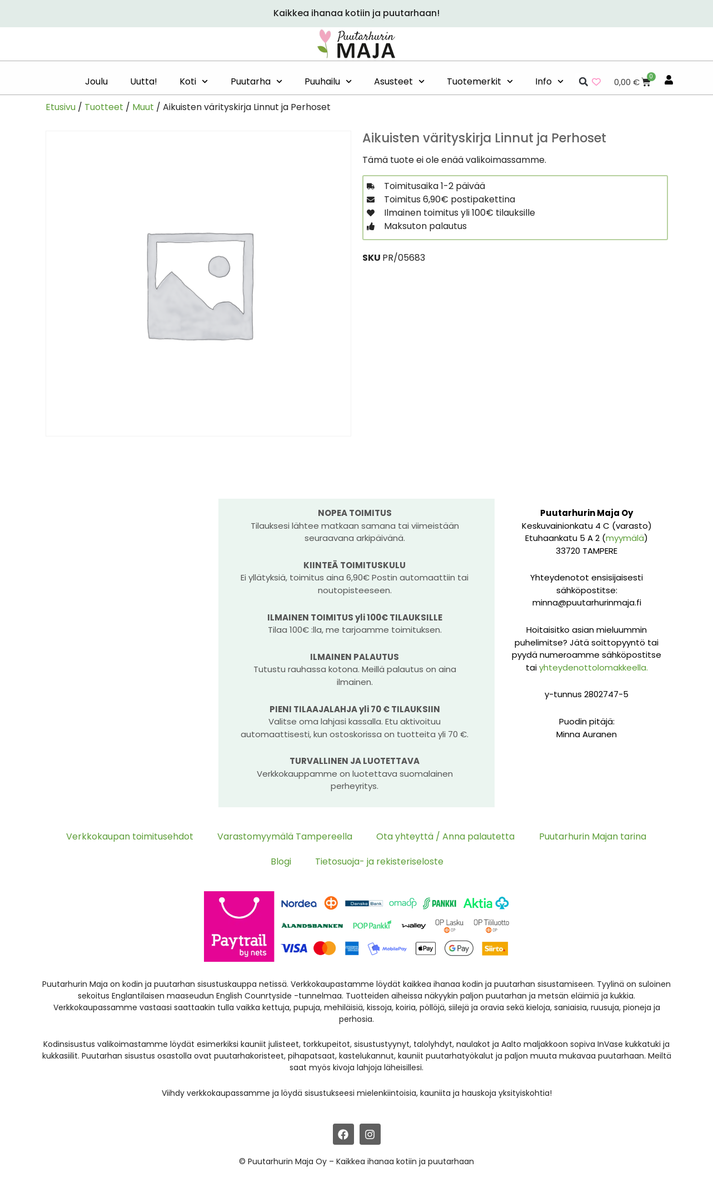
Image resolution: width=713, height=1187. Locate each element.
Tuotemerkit (480, 81)
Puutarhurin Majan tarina (590, 836)
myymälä (625, 538)
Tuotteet (103, 107)
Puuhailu (328, 81)
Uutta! (143, 81)
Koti (194, 81)
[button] (583, 81)
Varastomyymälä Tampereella (286, 836)
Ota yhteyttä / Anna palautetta (445, 836)
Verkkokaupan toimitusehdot (133, 836)
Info (549, 81)
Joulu (96, 81)
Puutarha (256, 81)
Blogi (281, 862)
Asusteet (399, 81)
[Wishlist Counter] (596, 81)
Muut (143, 107)
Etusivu (61, 107)
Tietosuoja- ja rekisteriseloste (378, 862)
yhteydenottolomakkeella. (593, 667)
